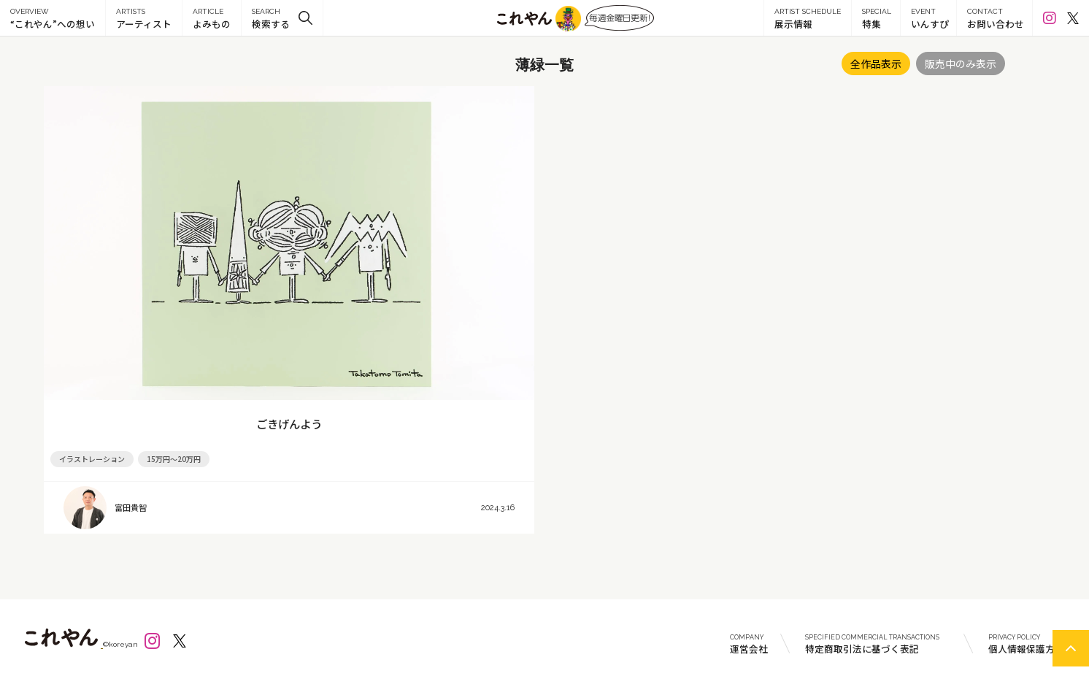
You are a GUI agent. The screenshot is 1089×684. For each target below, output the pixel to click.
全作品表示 (875, 63)
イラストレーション (92, 458)
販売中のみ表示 (960, 63)
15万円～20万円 (174, 458)
